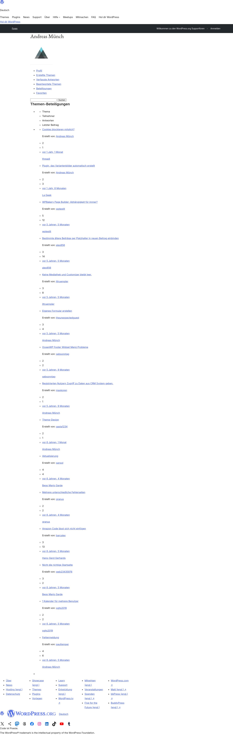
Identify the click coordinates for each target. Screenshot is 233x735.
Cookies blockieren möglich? (58, 129)
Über (8, 680)
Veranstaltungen (94, 689)
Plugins (36, 693)
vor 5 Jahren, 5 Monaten (56, 224)
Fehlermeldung (50, 637)
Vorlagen (37, 698)
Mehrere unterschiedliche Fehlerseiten (63, 492)
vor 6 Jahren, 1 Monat (54, 442)
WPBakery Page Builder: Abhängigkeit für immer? (70, 201)
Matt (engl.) (118, 689)
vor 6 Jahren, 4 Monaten (56, 478)
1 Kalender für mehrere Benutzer (60, 601)
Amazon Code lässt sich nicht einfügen (64, 528)
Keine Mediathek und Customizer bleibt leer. (67, 274)
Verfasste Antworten (47, 79)
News (9, 685)
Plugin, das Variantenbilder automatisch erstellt (68, 165)
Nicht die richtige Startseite (57, 564)
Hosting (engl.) (14, 689)
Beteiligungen (44, 88)
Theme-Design (50, 419)
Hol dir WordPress (10, 21)
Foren (15, 28)
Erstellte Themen (45, 75)
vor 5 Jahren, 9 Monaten (56, 369)
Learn (61, 680)
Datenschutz (13, 693)
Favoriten (41, 92)
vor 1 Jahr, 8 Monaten (54, 188)
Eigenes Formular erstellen (57, 310)
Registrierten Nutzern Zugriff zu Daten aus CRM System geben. (77, 383)
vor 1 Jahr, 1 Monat (52, 152)
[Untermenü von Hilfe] (56, 17)
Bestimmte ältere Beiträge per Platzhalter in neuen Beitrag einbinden (80, 238)
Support (62, 685)
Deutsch (63, 714)
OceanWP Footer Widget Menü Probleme (65, 347)
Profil (39, 70)
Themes (36, 689)
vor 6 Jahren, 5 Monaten (56, 551)
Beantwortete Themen (48, 84)
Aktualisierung (50, 456)
